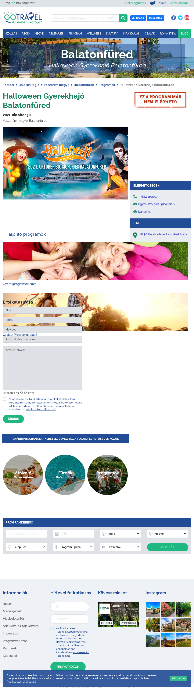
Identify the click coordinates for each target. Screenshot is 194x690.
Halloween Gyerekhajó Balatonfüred (44, 100)
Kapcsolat (10, 655)
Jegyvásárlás (179, 3)
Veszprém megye (56, 85)
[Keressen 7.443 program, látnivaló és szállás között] (85, 18)
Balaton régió (29, 85)
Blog (185, 33)
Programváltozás (15, 640)
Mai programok (135, 3)
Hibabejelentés (14, 618)
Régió (26, 33)
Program (75, 33)
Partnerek (10, 648)
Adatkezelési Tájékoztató (41, 409)
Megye (39, 33)
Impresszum (11, 633)
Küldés (13, 418)
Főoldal (8, 85)
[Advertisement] (160, 150)
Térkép (157, 3)
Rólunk (8, 603)
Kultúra (112, 33)
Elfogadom (178, 678)
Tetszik (106, 622)
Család (150, 33)
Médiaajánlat (12, 611)
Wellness (94, 33)
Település (56, 33)
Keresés (167, 547)
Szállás (11, 33)
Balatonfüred (84, 85)
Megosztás (128, 622)
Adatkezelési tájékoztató (21, 626)
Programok (107, 85)
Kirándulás (131, 33)
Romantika (168, 33)
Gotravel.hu (119, 605)
